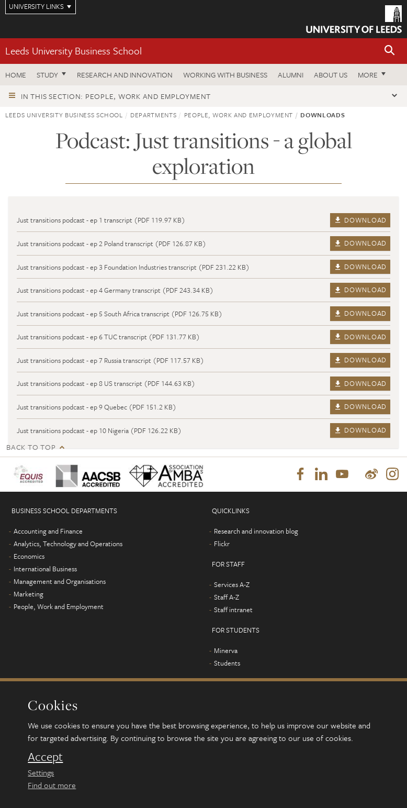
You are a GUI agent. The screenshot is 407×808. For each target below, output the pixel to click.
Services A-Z (232, 584)
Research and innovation (125, 74)
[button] (390, 51)
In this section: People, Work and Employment (116, 96)
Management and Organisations (60, 581)
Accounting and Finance (48, 531)
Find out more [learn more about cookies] (52, 785)
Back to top (30, 446)
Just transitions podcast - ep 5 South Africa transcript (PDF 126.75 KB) (119, 313)
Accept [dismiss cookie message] (45, 756)
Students (227, 663)
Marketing (28, 594)
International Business (45, 568)
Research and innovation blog (256, 531)
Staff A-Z (226, 597)
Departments (153, 114)
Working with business (225, 74)
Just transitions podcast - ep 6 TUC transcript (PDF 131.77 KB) (108, 336)
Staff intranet (233, 609)
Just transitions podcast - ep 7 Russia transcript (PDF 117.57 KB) (110, 360)
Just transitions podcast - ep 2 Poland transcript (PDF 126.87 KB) (111, 243)
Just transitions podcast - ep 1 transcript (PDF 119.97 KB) (101, 220)
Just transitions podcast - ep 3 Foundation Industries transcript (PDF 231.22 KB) (133, 267)
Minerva (226, 650)
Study (47, 74)
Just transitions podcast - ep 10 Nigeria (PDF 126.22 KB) (99, 430)
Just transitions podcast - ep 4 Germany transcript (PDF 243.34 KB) (115, 290)
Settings (41, 772)
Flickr (222, 543)
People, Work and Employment (238, 114)
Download (360, 220)
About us (330, 74)
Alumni (290, 74)
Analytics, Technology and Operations (68, 543)
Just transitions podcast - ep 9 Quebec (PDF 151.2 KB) (96, 407)
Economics (29, 556)
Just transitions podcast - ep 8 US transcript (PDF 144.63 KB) (106, 383)
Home (15, 74)
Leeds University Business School (73, 50)
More (368, 74)
